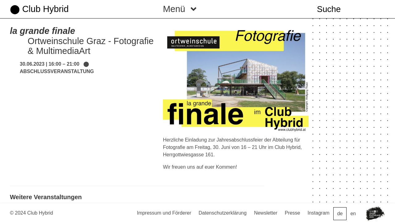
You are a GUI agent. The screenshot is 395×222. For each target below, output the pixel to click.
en (353, 213)
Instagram (319, 213)
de (340, 213)
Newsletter (265, 213)
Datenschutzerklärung (223, 213)
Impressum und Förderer (164, 213)
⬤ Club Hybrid (39, 9)
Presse (292, 213)
